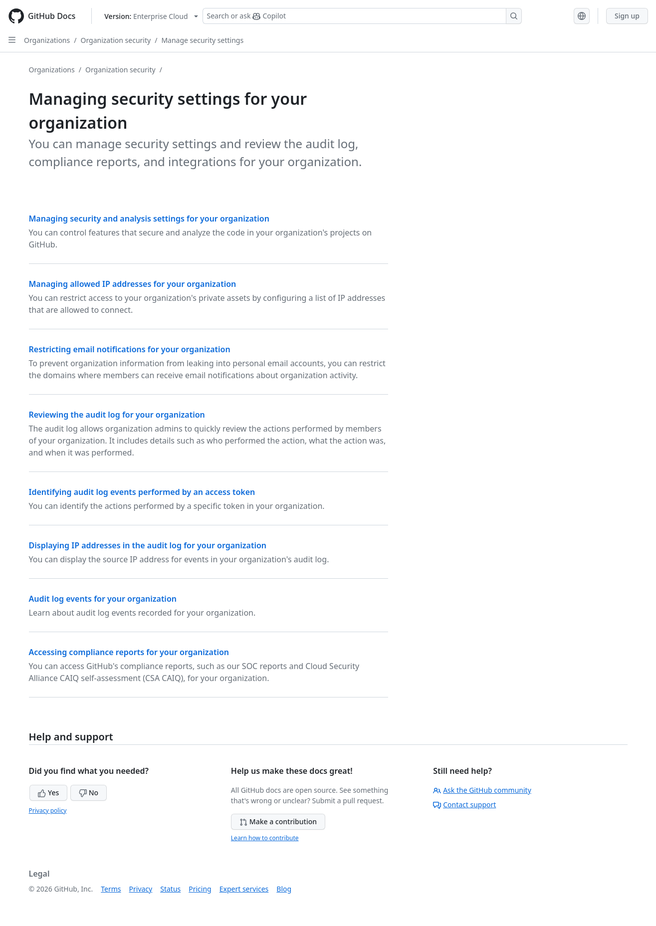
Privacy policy (48, 810)
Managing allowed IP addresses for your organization (132, 283)
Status (170, 889)
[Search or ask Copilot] (362, 16)
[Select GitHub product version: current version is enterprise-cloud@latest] (151, 16)
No (88, 792)
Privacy (141, 889)
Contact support (464, 804)
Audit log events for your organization (103, 598)
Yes (48, 792)
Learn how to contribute (265, 838)
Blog (283, 889)
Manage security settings (202, 40)
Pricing (200, 889)
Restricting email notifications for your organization (129, 349)
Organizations (47, 40)
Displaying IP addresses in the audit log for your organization (148, 545)
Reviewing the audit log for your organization (117, 414)
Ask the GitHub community (482, 790)
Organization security (115, 40)
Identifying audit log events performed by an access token (142, 491)
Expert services (244, 889)
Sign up (627, 15)
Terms (111, 889)
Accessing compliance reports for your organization (129, 652)
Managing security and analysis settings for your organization (149, 218)
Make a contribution (278, 821)
